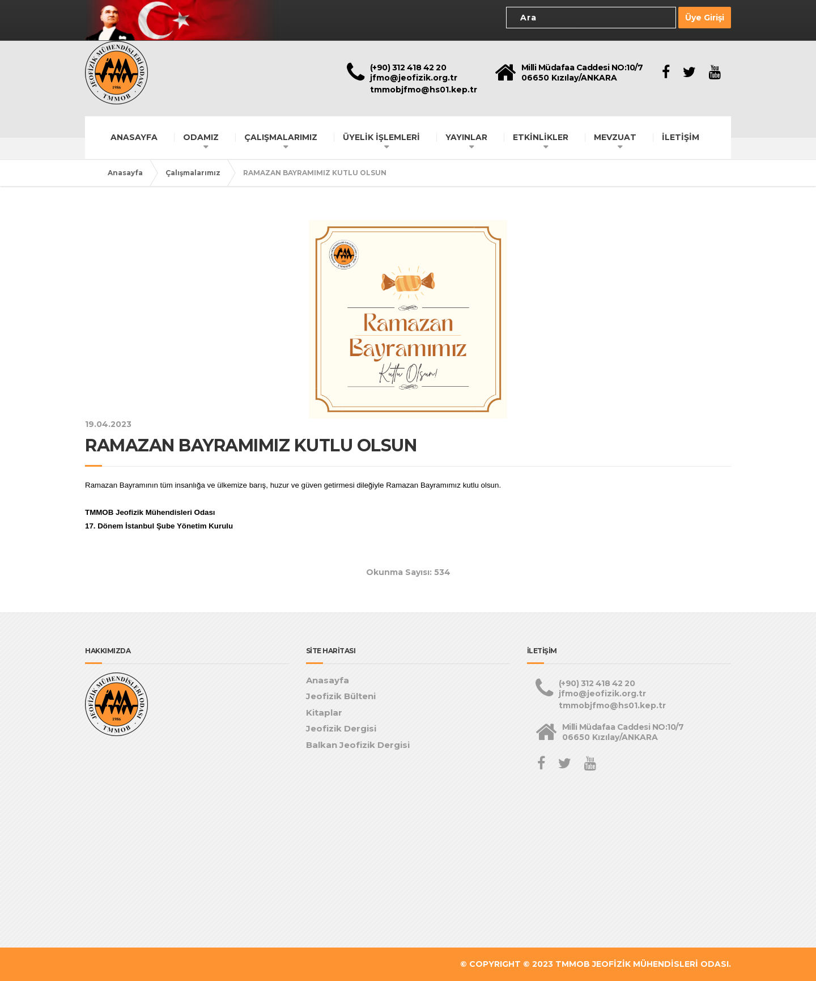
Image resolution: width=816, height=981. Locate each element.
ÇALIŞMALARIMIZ (280, 137)
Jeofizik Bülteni (341, 696)
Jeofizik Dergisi (341, 728)
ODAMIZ (201, 137)
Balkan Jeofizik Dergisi (358, 744)
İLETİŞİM (680, 137)
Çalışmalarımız (192, 172)
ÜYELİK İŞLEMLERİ (381, 137)
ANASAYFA (134, 137)
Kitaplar (324, 712)
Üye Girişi (704, 17)
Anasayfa (125, 172)
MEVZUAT (615, 137)
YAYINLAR (466, 137)
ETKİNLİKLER (540, 137)
